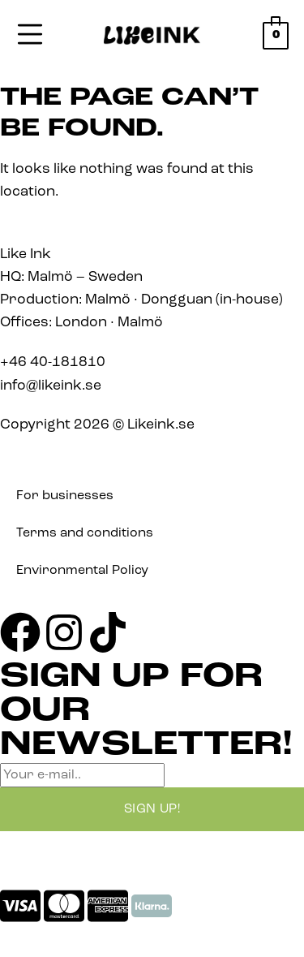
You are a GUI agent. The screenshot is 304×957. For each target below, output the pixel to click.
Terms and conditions (84, 533)
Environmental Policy (82, 570)
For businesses (64, 495)
